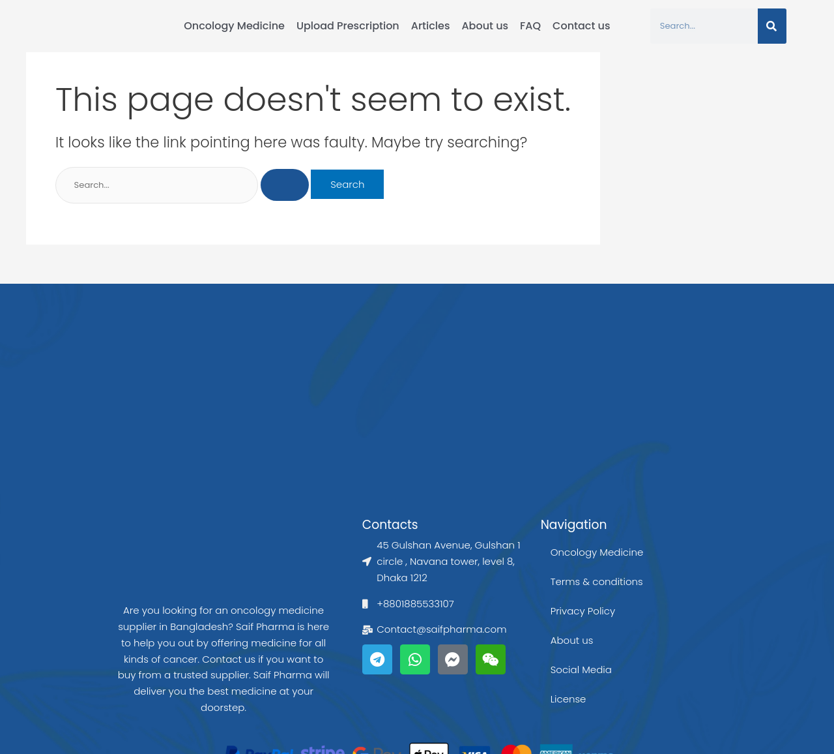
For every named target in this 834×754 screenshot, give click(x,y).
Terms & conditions (597, 581)
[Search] (772, 26)
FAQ (530, 25)
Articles (430, 25)
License (568, 699)
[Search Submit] (285, 185)
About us (484, 25)
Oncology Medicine (234, 25)
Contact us (581, 25)
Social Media (581, 669)
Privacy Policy (583, 611)
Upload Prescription (347, 25)
